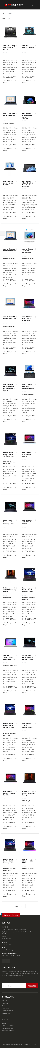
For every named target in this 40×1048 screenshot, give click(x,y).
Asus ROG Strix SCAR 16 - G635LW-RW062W (9, 793)
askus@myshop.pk (8, 950)
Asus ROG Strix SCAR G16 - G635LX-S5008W (27, 725)
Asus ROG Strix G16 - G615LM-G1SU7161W (27, 318)
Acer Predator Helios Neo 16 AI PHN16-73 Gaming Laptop (9, 387)
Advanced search (7, 1011)
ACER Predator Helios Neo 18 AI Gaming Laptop (8, 522)
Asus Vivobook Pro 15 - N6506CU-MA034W (9, 183)
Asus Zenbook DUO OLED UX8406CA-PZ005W (28, 386)
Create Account (6, 1013)
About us (4, 1000)
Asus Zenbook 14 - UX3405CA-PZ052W (9, 114)
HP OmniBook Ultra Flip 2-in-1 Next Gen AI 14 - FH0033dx (27, 184)
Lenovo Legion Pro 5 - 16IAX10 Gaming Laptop (8, 454)
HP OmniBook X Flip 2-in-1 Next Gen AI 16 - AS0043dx (27, 116)
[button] (17, 46)
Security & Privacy (7, 1028)
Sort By (4, 13)
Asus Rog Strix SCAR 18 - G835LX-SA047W (28, 861)
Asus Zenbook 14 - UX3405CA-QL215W (9, 318)
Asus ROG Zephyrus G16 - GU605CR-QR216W (9, 657)
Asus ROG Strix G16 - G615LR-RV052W (27, 454)
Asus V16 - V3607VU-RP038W (28, 46)
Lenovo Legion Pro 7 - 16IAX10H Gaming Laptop (27, 590)
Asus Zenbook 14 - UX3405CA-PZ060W (9, 250)
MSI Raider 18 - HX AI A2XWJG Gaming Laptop (28, 793)
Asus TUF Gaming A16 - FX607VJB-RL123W (9, 47)
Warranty (5, 1023)
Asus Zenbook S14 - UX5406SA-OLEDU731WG (28, 251)
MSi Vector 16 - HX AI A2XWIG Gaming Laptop (9, 590)
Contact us (5, 1003)
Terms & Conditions (8, 1031)
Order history (6, 1008)
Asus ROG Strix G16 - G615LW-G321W (27, 522)
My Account (5, 1006)
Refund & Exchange (8, 1026)
